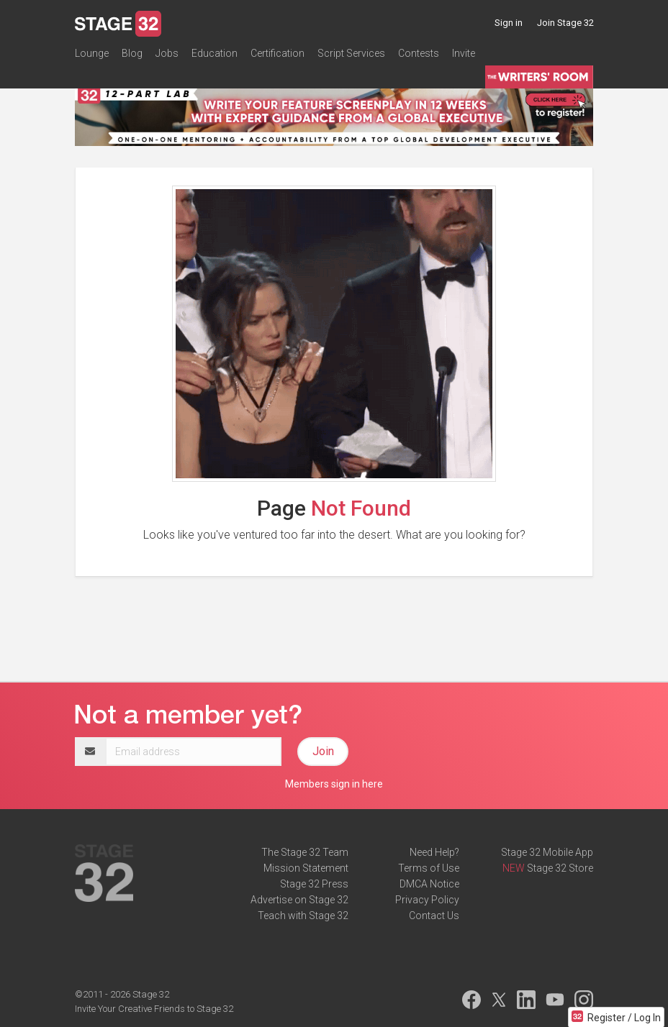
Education (214, 53)
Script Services (351, 53)
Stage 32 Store (560, 868)
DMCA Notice (429, 884)
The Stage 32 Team (304, 852)
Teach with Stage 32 (303, 915)
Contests (418, 53)
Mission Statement (305, 868)
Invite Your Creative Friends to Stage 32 (154, 1008)
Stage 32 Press (314, 884)
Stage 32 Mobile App (547, 852)
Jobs (167, 53)
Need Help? (434, 852)
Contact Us (434, 915)
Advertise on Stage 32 (299, 899)
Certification (277, 53)
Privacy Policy (427, 899)
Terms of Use (428, 868)
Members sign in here (334, 784)
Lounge (92, 53)
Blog (132, 53)
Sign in (509, 22)
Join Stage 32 (565, 22)
